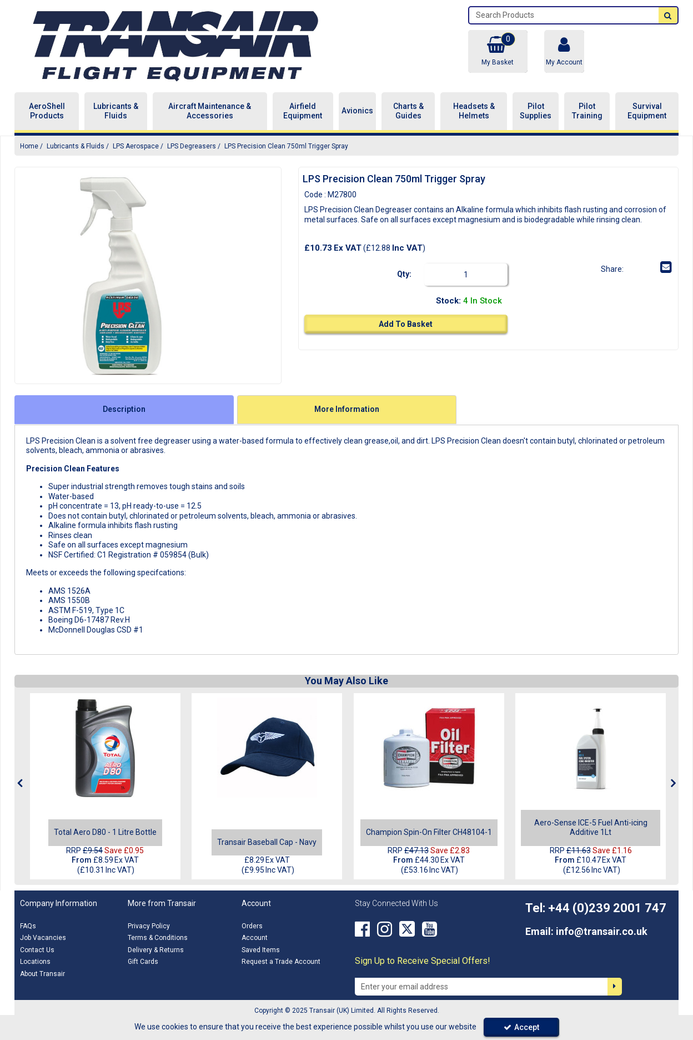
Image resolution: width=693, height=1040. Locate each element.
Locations (35, 962)
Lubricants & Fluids (115, 111)
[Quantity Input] (466, 274)
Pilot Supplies (535, 111)
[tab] (124, 409)
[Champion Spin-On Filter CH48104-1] (429, 832)
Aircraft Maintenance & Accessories (209, 111)
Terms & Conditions (158, 938)
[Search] (564, 15)
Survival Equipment (646, 111)
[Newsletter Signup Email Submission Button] (614, 987)
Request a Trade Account (281, 962)
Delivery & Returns (156, 950)
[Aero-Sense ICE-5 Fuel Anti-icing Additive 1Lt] (590, 832)
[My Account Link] (564, 51)
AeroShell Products (47, 111)
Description (124, 409)
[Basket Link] (497, 51)
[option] (121, 275)
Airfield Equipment (302, 111)
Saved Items (261, 950)
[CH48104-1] (429, 748)
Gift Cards (143, 962)
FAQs (28, 926)
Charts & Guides (408, 111)
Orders (252, 926)
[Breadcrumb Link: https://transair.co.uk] (29, 146)
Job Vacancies (43, 938)
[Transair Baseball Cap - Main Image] (267, 748)
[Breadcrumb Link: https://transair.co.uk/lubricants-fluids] (75, 146)
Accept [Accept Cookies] (521, 1027)
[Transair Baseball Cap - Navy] (267, 842)
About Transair (42, 974)
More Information (346, 409)
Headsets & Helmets (474, 111)
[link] (632, 267)
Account (255, 938)
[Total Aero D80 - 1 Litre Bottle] (105, 748)
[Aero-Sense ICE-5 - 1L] (591, 748)
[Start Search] (668, 15)
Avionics (357, 110)
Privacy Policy (149, 926)
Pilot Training (587, 111)
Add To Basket (406, 324)
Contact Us (37, 950)
